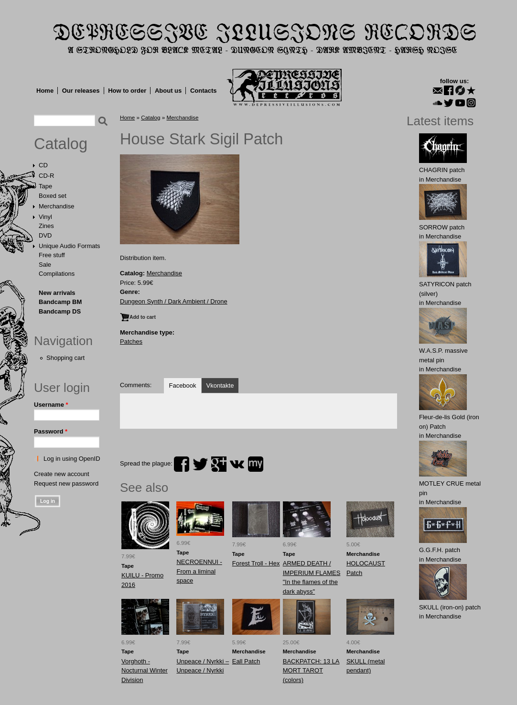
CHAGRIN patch (441, 170)
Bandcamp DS (60, 311)
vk (237, 464)
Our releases (81, 90)
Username (51, 404)
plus (218, 464)
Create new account (61, 473)
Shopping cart (65, 357)
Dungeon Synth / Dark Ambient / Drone (173, 301)
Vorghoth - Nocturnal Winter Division (144, 670)
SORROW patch (441, 227)
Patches (131, 341)
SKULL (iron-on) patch (450, 607)
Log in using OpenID (71, 458)
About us (168, 90)
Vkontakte (220, 385)
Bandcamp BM (60, 301)
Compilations (57, 273)
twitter (200, 464)
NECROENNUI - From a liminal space (199, 571)
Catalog (60, 143)
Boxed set (52, 195)
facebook (181, 464)
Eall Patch (246, 661)
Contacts (203, 90)
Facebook (182, 385)
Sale (45, 264)
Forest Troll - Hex (256, 563)
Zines (46, 225)
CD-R (46, 175)
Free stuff (52, 255)
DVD (45, 235)
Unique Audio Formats (69, 245)
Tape (45, 186)
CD (43, 165)
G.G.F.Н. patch (439, 549)
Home (45, 90)
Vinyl (45, 216)
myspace (255, 464)
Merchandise (56, 206)
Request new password (66, 483)
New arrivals (57, 292)
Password (50, 431)
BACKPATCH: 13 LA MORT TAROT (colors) (311, 670)
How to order (127, 90)
